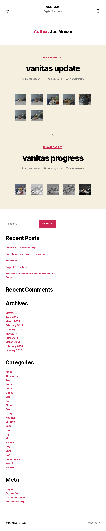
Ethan (9, 405)
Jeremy (10, 422)
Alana (9, 372)
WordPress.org (15, 501)
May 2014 (11, 333)
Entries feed (13, 493)
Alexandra (12, 376)
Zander (10, 467)
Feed (8, 409)
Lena (8, 430)
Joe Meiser (34, 79)
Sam (8, 451)
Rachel (10, 442)
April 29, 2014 (55, 79)
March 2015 (13, 321)
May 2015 (11, 313)
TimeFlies (11, 260)
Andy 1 (10, 388)
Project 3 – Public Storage (21, 247)
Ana (8, 380)
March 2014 (13, 342)
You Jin (10, 463)
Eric (8, 397)
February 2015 (14, 325)
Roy (8, 446)
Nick (8, 438)
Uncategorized (53, 57)
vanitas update (53, 68)
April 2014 (12, 338)
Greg (9, 413)
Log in (9, 489)
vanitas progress (53, 158)
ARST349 (53, 7)
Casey (9, 393)
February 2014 (14, 346)
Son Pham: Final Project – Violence (26, 254)
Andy (9, 384)
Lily (8, 434)
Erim (8, 401)
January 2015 (14, 329)
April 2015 (12, 317)
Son (8, 455)
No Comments (77, 79)
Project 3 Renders (16, 267)
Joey (9, 426)
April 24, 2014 (55, 169)
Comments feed (15, 497)
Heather (10, 417)
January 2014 (14, 350)
